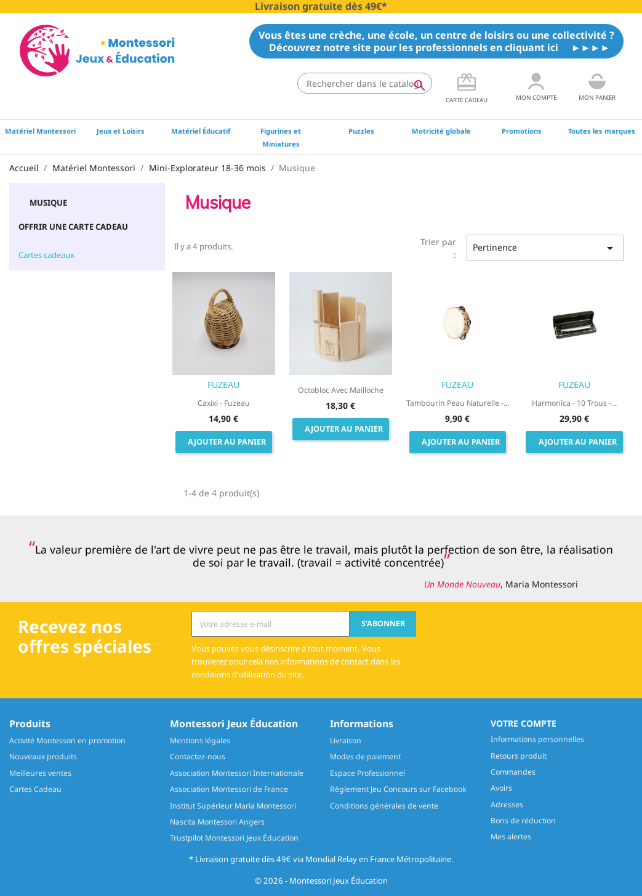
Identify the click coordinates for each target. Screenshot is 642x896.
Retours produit (519, 756)
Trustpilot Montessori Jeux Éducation (234, 838)
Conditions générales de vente (384, 806)
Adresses (507, 804)
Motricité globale (441, 130)
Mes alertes (511, 836)
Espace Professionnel (367, 773)
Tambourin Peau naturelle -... (457, 403)
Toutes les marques (601, 130)
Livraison (345, 740)
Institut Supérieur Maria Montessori (233, 806)
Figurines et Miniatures (280, 137)
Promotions (522, 130)
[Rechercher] (364, 83)
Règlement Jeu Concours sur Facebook (398, 789)
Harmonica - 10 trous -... (574, 403)
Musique (48, 202)
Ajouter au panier (227, 442)
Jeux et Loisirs (121, 130)
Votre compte (523, 723)
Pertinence (545, 248)
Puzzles (361, 130)
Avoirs (501, 788)
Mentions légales (200, 740)
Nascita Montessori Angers (217, 822)
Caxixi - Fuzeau (224, 403)
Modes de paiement (365, 756)
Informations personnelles (537, 739)
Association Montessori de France (229, 789)
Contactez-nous (197, 756)
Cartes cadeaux (46, 254)
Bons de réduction (523, 820)
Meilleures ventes (40, 773)
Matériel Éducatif (200, 130)
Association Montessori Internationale (236, 773)
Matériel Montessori (40, 130)
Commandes (513, 772)
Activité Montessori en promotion (67, 740)
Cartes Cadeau (35, 789)
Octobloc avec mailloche (340, 390)
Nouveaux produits (43, 756)
